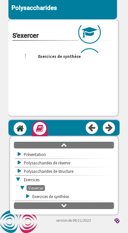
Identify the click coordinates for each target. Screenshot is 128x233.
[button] (64, 145)
